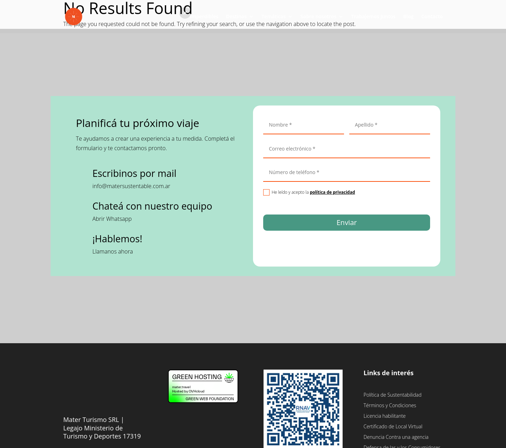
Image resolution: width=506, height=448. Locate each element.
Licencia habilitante (384, 416)
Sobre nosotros (318, 17)
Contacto (432, 17)
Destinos (236, 17)
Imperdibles (204, 17)
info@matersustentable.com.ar (131, 186)
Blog (408, 17)
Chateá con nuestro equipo (152, 205)
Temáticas (273, 17)
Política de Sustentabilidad (392, 395)
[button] (185, 13)
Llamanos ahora (112, 251)
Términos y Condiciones (389, 406)
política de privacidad (332, 192)
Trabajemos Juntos (373, 17)
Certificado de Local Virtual (392, 427)
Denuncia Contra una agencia (395, 437)
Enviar (347, 222)
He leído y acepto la (309, 192)
